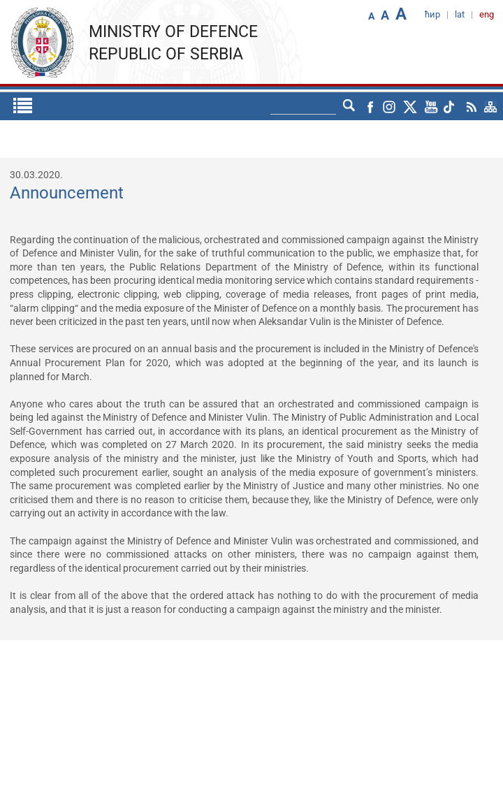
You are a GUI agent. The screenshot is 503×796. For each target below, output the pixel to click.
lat (460, 14)
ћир (432, 14)
